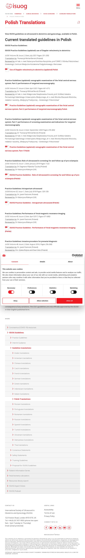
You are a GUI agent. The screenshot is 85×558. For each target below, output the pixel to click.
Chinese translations (22, 363)
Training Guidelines (20, 460)
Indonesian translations (23, 389)
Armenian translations (23, 358)
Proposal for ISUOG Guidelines (24, 465)
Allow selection (42, 301)
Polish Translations (22, 399)
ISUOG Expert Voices (17, 486)
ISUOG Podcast (15, 491)
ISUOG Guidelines (49, 13)
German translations (22, 378)
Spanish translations (22, 424)
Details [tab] (42, 262)
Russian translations (22, 419)
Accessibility (48, 510)
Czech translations (21, 368)
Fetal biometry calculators (19, 476)
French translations (22, 373)
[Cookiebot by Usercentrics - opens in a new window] (73, 255)
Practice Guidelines (19, 338)
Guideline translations (67, 13)
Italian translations (21, 394)
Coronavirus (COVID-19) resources (22, 327)
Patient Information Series (19, 470)
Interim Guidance (19, 343)
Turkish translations (22, 430)
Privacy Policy (49, 516)
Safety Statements (19, 455)
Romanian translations (23, 414)
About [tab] (70, 262)
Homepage (18, 13)
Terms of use (49, 513)
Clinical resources (32, 13)
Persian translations (22, 404)
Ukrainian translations (23, 435)
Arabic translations (21, 353)
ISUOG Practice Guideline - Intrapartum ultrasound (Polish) (32, 203)
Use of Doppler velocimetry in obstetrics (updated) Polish (31, 70)
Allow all (69, 301)
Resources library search (18, 481)
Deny (15, 301)
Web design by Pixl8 (51, 534)
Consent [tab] (15, 262)
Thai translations (21, 445)
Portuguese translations (24, 409)
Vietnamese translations (23, 440)
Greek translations (21, 384)
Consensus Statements (21, 450)
